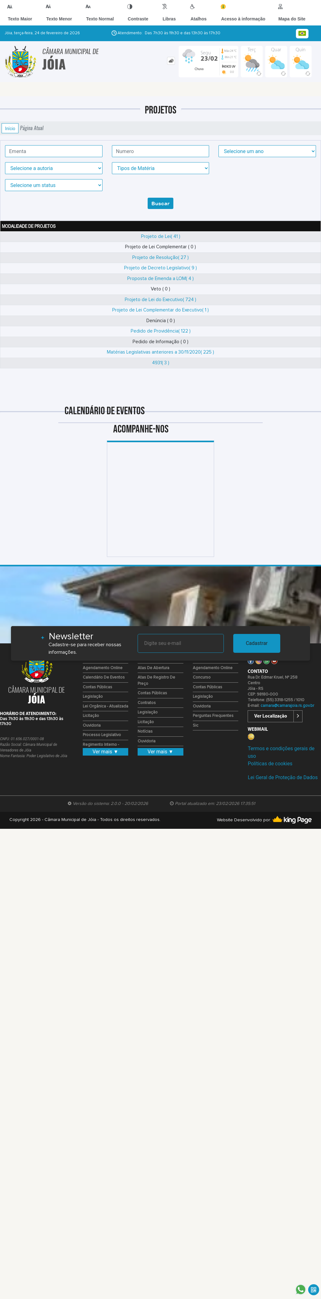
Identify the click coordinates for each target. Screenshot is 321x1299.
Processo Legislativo (102, 735)
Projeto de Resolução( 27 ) (160, 257)
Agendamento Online (103, 668)
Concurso (202, 677)
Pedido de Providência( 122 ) (161, 331)
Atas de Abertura (153, 668)
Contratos (147, 703)
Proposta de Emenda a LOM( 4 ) (160, 278)
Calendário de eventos (104, 677)
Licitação (91, 716)
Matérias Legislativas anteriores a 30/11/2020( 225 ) (160, 352)
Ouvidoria (92, 726)
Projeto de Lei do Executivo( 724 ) (160, 299)
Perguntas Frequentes (213, 716)
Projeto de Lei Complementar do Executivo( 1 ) (160, 310)
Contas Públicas (97, 687)
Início (10, 128)
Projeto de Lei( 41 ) (160, 236)
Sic (195, 726)
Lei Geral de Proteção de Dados (283, 777)
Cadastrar (257, 643)
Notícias (145, 731)
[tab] (171, 61)
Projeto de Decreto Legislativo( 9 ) (160, 268)
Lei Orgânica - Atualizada (105, 706)
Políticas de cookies (270, 764)
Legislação (93, 697)
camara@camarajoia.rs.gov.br (287, 706)
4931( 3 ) (160, 363)
